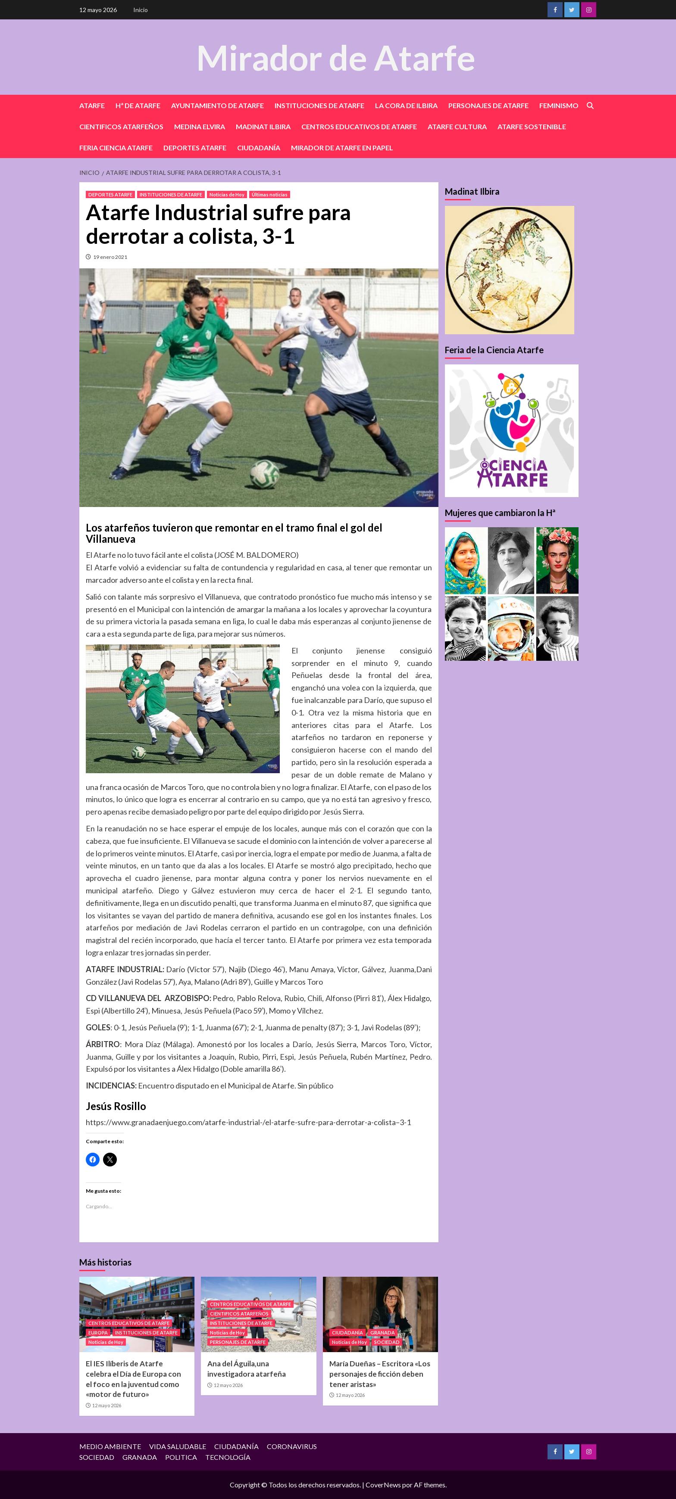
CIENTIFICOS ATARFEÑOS (121, 126)
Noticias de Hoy (227, 194)
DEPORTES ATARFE (194, 147)
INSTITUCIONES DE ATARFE (319, 105)
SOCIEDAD (387, 1342)
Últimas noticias (270, 194)
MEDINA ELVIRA (199, 126)
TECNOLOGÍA (227, 1457)
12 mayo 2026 (106, 1405)
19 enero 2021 (110, 257)
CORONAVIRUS (292, 1446)
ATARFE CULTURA (457, 126)
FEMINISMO (559, 105)
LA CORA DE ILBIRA (406, 105)
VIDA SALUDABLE (177, 1446)
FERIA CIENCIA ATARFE (116, 147)
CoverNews (383, 1484)
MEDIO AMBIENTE (110, 1446)
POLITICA (181, 1457)
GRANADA (382, 1332)
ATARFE (92, 105)
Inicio (140, 9)
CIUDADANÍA (258, 147)
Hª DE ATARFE (138, 105)
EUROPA (98, 1332)
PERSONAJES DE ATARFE (488, 105)
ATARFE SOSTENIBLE (532, 126)
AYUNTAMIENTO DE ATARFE (217, 105)
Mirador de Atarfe (336, 56)
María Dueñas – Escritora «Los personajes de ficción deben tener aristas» (379, 1374)
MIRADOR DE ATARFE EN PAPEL (342, 147)
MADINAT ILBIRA (263, 126)
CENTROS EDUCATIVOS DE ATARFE (359, 126)
